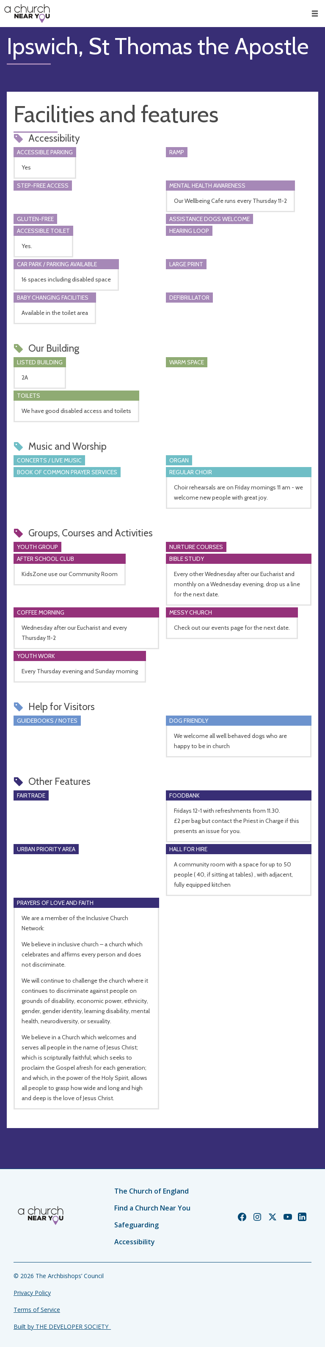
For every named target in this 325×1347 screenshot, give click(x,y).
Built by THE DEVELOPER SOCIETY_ (62, 1326)
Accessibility (134, 1241)
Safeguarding (136, 1225)
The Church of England (151, 1191)
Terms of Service (37, 1310)
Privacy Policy (32, 1293)
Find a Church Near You (152, 1208)
